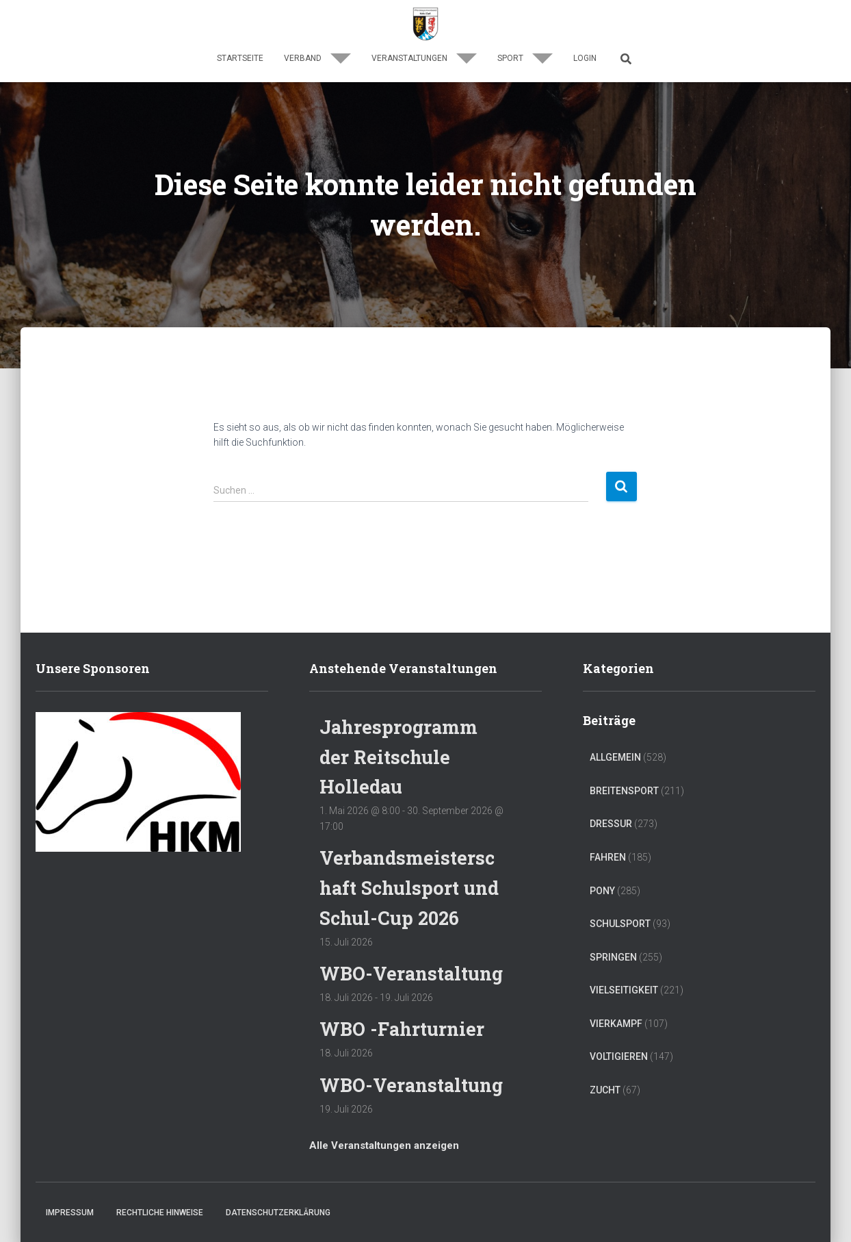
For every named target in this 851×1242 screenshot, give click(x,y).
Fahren (608, 857)
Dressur (611, 823)
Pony (602, 890)
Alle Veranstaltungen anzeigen (384, 1145)
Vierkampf (616, 1023)
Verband (317, 58)
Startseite (240, 58)
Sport (525, 58)
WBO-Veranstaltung (411, 973)
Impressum (70, 1212)
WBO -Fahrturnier (401, 1029)
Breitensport (624, 790)
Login (585, 58)
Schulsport (620, 923)
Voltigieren (619, 1056)
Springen (613, 957)
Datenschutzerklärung (278, 1212)
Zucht (605, 1090)
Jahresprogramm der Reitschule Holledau (398, 756)
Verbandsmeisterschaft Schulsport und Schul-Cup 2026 (409, 887)
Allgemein (615, 757)
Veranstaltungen (424, 58)
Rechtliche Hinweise (159, 1212)
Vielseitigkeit (624, 990)
